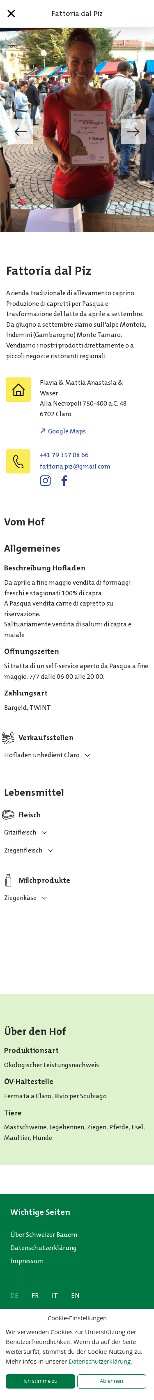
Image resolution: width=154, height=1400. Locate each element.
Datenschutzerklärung (43, 1247)
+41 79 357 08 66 (64, 455)
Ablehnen (111, 1381)
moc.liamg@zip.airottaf (74, 466)
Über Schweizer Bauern (43, 1234)
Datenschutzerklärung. (100, 1361)
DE (14, 1295)
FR (35, 1295)
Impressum (27, 1260)
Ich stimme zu (40, 1381)
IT (55, 1295)
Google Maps (67, 431)
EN (75, 1295)
